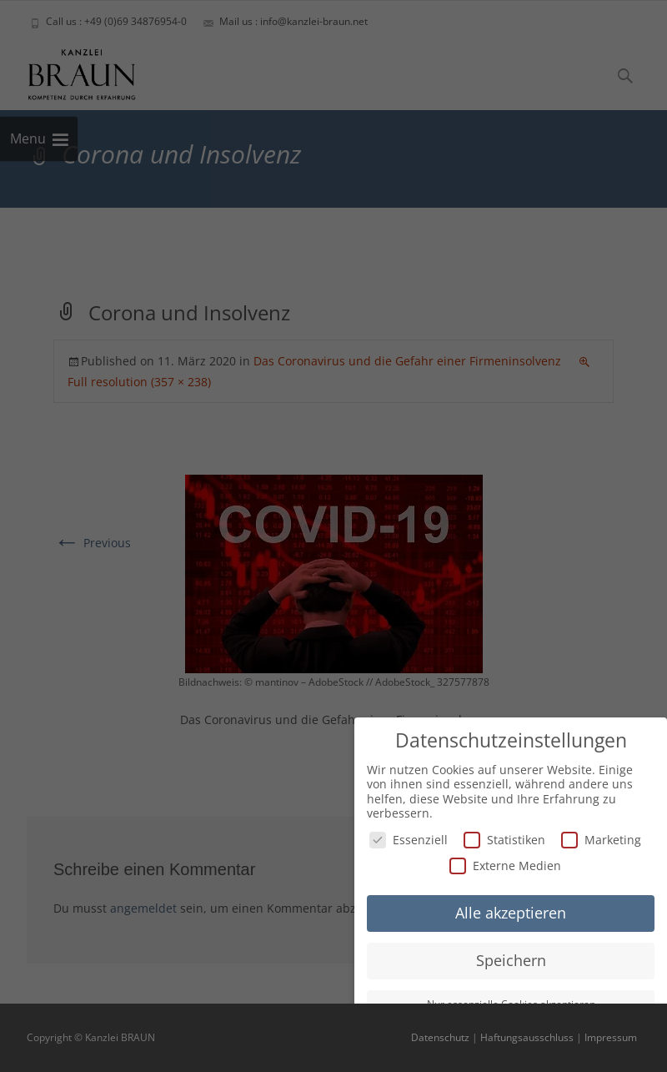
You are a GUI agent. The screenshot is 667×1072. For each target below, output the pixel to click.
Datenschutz (440, 1037)
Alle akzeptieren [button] (510, 911)
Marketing (601, 838)
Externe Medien (505, 865)
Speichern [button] (511, 959)
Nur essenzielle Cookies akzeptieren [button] (511, 1002)
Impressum (610, 1037)
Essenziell (408, 838)
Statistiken (504, 838)
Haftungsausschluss (527, 1037)
